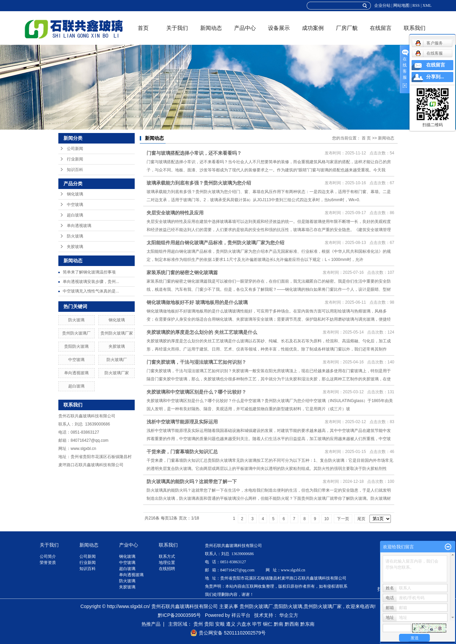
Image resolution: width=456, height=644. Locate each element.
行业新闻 (75, 159)
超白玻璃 (75, 215)
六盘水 (244, 624)
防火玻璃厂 (117, 359)
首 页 (366, 138)
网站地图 (401, 5)
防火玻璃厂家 (116, 373)
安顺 (220, 624)
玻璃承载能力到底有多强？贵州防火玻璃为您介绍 (199, 183)
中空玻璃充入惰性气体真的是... (91, 291)
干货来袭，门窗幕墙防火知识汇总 (182, 451)
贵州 (198, 624)
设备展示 (279, 28)
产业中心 (128, 545)
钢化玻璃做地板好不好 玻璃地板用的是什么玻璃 (197, 302)
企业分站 (382, 5)
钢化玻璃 (75, 194)
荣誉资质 (48, 562)
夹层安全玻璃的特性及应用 (175, 212)
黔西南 (292, 624)
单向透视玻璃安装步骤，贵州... (91, 281)
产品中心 (245, 28)
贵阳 (209, 624)
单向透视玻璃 (79, 225)
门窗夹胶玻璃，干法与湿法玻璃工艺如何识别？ (196, 362)
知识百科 (75, 169)
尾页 (361, 518)
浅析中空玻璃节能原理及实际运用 (182, 421)
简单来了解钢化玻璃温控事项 (89, 272)
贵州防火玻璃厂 (76, 333)
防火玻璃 (75, 236)
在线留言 (381, 28)
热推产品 (150, 624)
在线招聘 (167, 568)
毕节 (257, 624)
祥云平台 (240, 615)
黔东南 (307, 624)
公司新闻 (75, 148)
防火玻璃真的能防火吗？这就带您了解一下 (192, 481)
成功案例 (313, 28)
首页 (143, 28)
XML (427, 5)
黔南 (278, 624)
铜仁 (267, 624)
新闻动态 (211, 28)
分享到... (435, 76)
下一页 (343, 518)
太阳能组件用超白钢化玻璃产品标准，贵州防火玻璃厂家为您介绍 (215, 242)
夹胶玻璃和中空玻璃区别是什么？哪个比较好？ (196, 392)
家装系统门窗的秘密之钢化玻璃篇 (182, 272)
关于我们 (177, 28)
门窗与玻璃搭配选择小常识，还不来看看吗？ (194, 153)
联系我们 (414, 28)
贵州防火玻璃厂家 (116, 333)
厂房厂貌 (347, 28)
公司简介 (48, 556)
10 (326, 518)
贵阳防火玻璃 (76, 346)
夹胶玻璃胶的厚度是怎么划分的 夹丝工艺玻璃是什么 (202, 332)
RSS (416, 5)
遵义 (230, 624)
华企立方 (288, 615)
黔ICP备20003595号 (179, 615)
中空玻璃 (75, 204)
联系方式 (167, 556)
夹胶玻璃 (75, 246)
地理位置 (167, 562)
